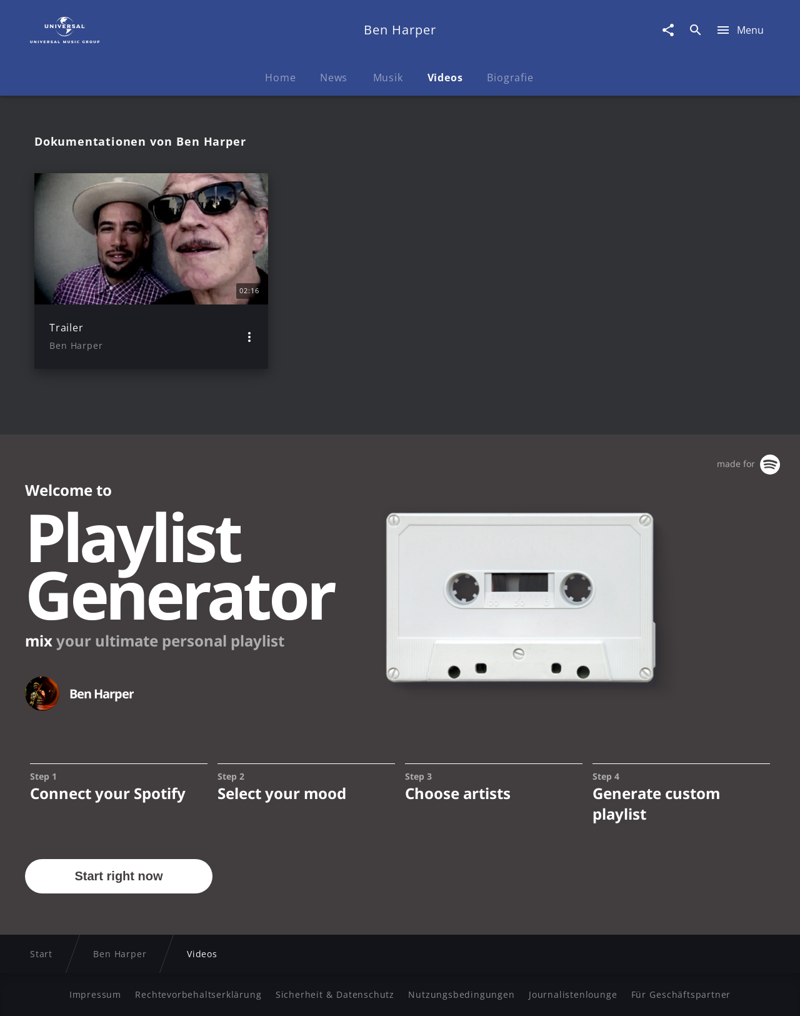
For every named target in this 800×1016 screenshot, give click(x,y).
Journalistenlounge (573, 994)
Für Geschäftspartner (681, 994)
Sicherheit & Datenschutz (335, 994)
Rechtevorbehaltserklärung (198, 994)
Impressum (95, 994)
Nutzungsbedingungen (461, 994)
